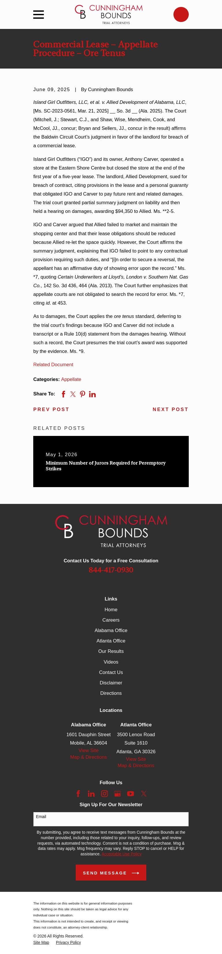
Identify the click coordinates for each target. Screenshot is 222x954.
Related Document (53, 364)
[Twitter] (143, 793)
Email (41, 816)
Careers (110, 620)
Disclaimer (111, 683)
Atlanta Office (111, 641)
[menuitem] (41, 942)
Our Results (111, 651)
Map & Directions (88, 757)
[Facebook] (78, 793)
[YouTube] (130, 793)
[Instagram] (104, 793)
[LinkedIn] (91, 793)
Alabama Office (111, 630)
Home (111, 609)
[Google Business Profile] (117, 793)
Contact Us (111, 672)
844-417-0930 (111, 570)
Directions (111, 693)
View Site (89, 750)
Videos (111, 662)
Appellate (71, 379)
